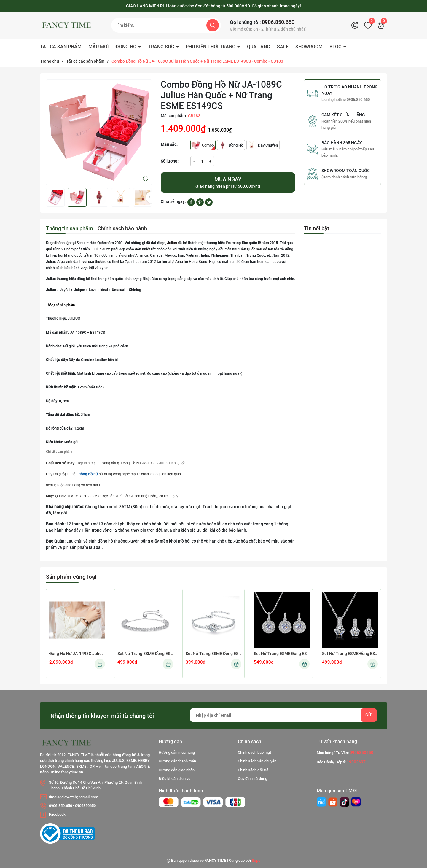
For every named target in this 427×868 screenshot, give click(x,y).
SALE (283, 47)
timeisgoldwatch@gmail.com (73, 797)
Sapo (256, 860)
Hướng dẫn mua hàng (177, 752)
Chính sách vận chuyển (257, 761)
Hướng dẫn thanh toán (177, 761)
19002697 (356, 761)
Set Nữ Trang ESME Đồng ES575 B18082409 (145, 653)
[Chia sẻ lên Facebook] (191, 201)
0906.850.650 (278, 22)
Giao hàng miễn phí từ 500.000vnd (228, 182)
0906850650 (85, 805)
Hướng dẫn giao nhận (177, 770)
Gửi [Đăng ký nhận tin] (368, 715)
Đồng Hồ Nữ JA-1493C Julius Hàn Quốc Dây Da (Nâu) (77, 653)
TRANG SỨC (161, 47)
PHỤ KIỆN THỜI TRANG (211, 47)
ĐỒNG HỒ (127, 47)
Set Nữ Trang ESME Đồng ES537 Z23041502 (282, 653)
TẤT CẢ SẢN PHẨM (61, 47)
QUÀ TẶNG (258, 47)
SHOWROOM (309, 47)
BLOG (336, 47)
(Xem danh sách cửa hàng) (344, 177)
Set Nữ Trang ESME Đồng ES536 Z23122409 (350, 653)
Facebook (57, 814)
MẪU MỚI (98, 47)
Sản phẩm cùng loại (71, 576)
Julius (172, 243)
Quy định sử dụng (252, 778)
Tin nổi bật (316, 228)
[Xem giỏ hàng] (382, 25)
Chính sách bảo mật (254, 752)
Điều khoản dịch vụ (174, 778)
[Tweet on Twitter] (209, 201)
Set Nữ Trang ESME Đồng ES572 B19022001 (213, 653)
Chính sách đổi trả (253, 770)
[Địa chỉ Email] (283, 715)
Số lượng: (170, 161)
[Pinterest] (200, 201)
